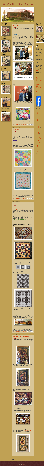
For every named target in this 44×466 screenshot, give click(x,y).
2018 (37, 119)
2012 (37, 147)
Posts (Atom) (16, 459)
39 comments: (24, 198)
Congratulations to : (15, 132)
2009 (37, 151)
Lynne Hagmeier (39, 46)
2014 (37, 145)
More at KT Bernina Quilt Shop (21, 336)
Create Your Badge (38, 106)
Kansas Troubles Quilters (17, 4)
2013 (37, 146)
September (39, 127)
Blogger (23, 464)
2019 (37, 118)
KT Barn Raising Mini (18, 203)
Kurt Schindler (14, 209)
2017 (37, 120)
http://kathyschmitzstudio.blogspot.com (39, 84)
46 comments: (24, 331)
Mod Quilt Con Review (19, 26)
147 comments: (25, 124)
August (38, 128)
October (39, 126)
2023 (37, 113)
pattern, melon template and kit (28, 430)
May (38, 132)
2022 (37, 114)
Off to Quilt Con (17, 129)
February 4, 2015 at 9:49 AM (20, 209)
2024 (37, 112)
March (38, 134)
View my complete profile (39, 70)
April (38, 133)
